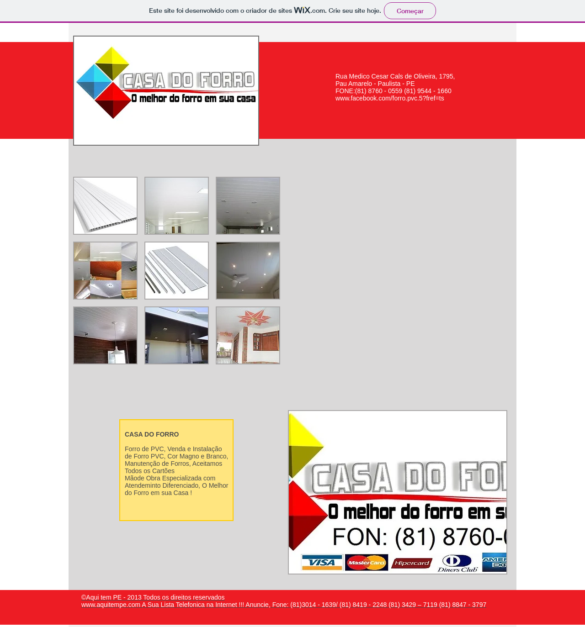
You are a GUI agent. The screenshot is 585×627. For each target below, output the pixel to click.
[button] (105, 206)
